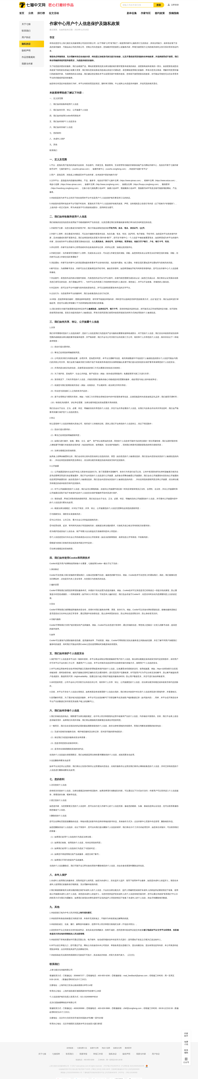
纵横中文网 (94, 1048)
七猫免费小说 (82, 1048)
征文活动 (54, 13)
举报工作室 (98, 1054)
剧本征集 (132, 13)
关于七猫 (26, 24)
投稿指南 (174, 13)
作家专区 (146, 13)
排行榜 (41, 13)
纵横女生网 (117, 1048)
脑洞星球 (128, 1048)
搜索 (158, 5)
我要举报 (83, 1054)
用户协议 (26, 37)
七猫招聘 (56, 1054)
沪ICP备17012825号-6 (112, 1066)
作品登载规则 (28, 57)
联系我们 (26, 31)
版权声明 (26, 50)
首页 (21, 13)
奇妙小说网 (106, 1048)
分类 (30, 13)
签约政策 (160, 13)
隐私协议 (26, 44)
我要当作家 (27, 64)
